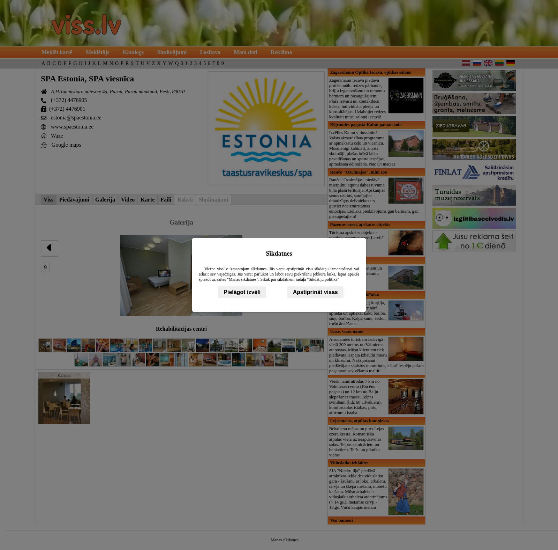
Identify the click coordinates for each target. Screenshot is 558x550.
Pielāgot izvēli (242, 292)
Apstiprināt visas (315, 292)
